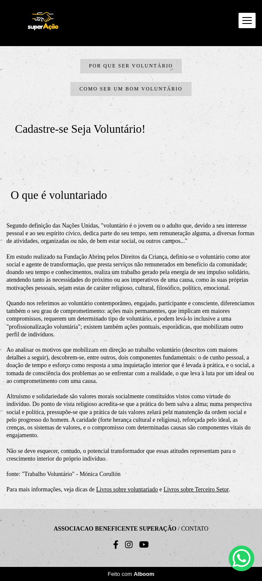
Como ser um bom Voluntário (131, 89)
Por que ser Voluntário (131, 66)
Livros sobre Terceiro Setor (196, 490)
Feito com (131, 574)
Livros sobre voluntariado (127, 490)
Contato (194, 529)
